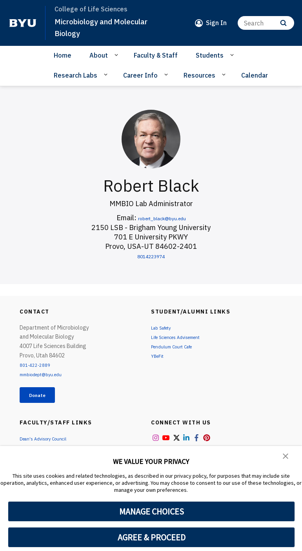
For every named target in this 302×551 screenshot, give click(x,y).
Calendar (254, 75)
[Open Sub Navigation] (117, 54)
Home (62, 55)
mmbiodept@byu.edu (45, 374)
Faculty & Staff (156, 55)
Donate (44, 397)
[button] (286, 457)
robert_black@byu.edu (162, 217)
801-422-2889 (38, 364)
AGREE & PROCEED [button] (152, 537)
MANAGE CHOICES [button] (151, 511)
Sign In (216, 23)
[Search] (266, 23)
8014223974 (151, 255)
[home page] (22, 23)
